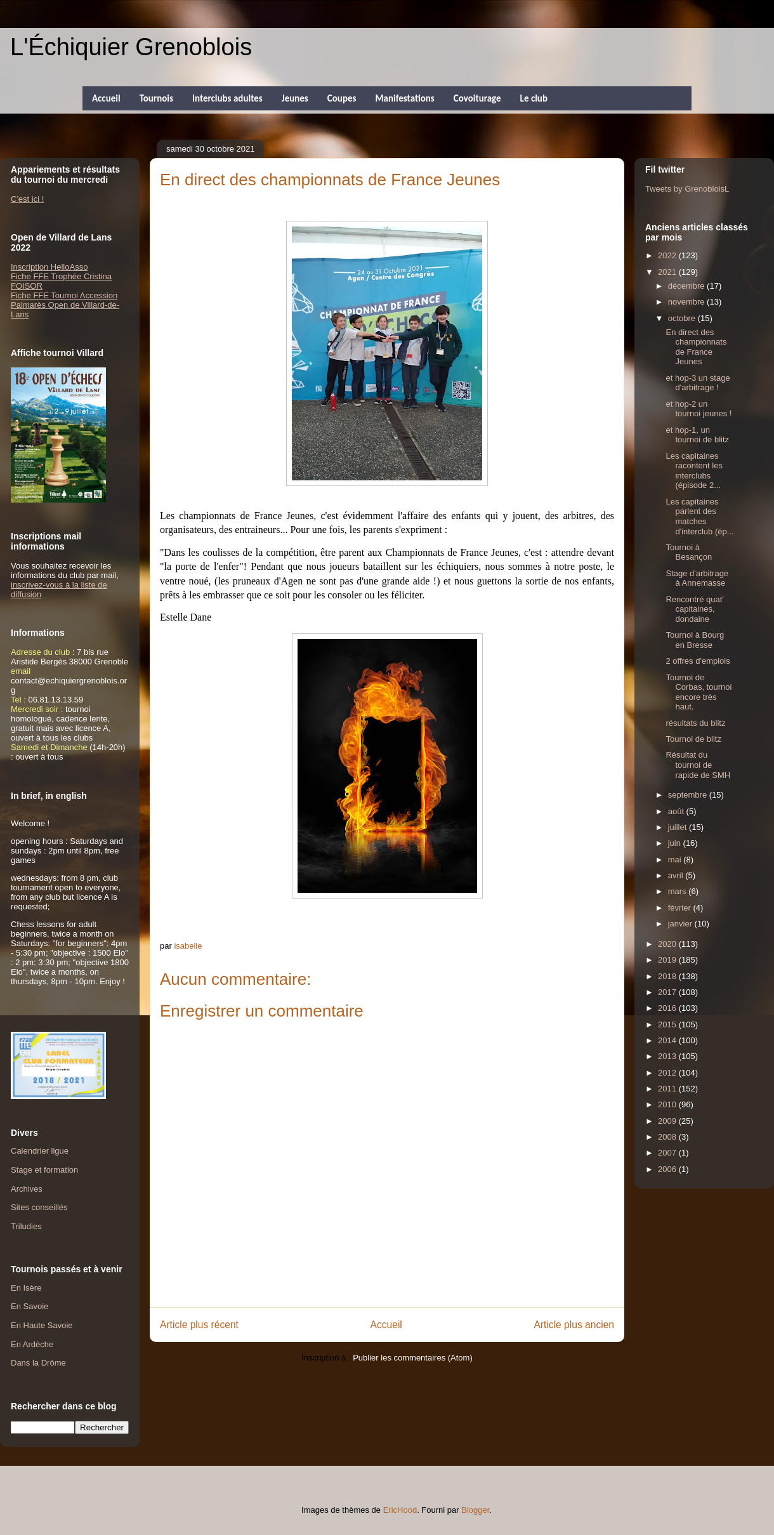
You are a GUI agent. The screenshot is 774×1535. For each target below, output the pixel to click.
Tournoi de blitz (693, 739)
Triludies (26, 1226)
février (680, 907)
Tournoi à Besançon (689, 552)
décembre (687, 286)
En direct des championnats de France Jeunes (696, 347)
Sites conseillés (39, 1207)
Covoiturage (477, 98)
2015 (668, 1024)
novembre (687, 301)
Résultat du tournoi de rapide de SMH (698, 764)
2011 (668, 1088)
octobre (683, 318)
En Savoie (29, 1306)
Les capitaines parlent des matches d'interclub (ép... (699, 516)
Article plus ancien (574, 1324)
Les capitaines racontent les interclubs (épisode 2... (694, 471)
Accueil (106, 98)
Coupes (342, 98)
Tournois (156, 98)
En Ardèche (32, 1344)
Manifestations (404, 98)
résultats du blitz (695, 723)
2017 (668, 992)
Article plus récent (199, 1324)
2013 (668, 1056)
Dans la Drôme (38, 1362)
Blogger (475, 1510)
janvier (681, 923)
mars (678, 891)
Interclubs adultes (227, 98)
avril (676, 875)
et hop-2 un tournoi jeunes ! (698, 409)
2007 (668, 1152)
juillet (678, 827)
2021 (668, 272)
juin (675, 843)
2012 (668, 1072)
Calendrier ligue (40, 1151)
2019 (668, 960)
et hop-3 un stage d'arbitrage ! (698, 383)
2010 (668, 1104)
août (677, 811)
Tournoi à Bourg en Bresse (695, 640)
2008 (668, 1137)
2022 (668, 255)
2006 (668, 1169)
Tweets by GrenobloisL (687, 189)
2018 (668, 976)
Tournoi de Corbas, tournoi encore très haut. (698, 692)
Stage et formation (44, 1170)
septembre (688, 795)
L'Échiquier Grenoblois (131, 47)
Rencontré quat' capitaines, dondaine (694, 609)
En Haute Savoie (42, 1325)
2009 (668, 1121)
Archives (27, 1189)
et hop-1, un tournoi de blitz (697, 435)
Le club (534, 98)
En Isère (26, 1288)
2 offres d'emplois (698, 661)
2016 (668, 1008)
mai (676, 859)
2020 (668, 944)
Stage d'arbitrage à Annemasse (697, 578)
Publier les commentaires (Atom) (413, 1357)
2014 (668, 1040)
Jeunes (295, 98)
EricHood (400, 1510)
